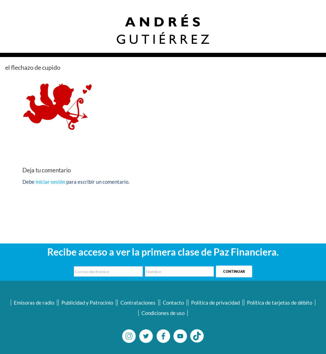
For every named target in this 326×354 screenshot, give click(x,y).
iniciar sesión (51, 182)
